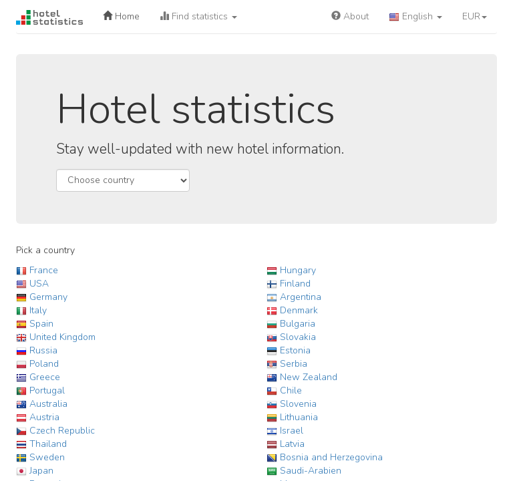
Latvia (292, 444)
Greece (44, 377)
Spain (41, 323)
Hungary (298, 270)
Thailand (48, 444)
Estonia (295, 350)
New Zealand (308, 377)
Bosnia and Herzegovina (331, 457)
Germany (48, 297)
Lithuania (299, 417)
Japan (41, 470)
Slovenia (298, 403)
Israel (291, 430)
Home (121, 16)
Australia (48, 403)
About (350, 16)
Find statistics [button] (198, 16)
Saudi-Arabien (310, 470)
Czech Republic (62, 430)
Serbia (293, 363)
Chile (291, 390)
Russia (43, 350)
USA (39, 283)
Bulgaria (297, 323)
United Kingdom (62, 337)
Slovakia (298, 337)
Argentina (300, 297)
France (43, 270)
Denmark (299, 310)
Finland (295, 283)
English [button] (415, 16)
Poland (44, 363)
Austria (44, 417)
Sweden (47, 457)
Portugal (47, 390)
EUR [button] (474, 16)
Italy (38, 310)
